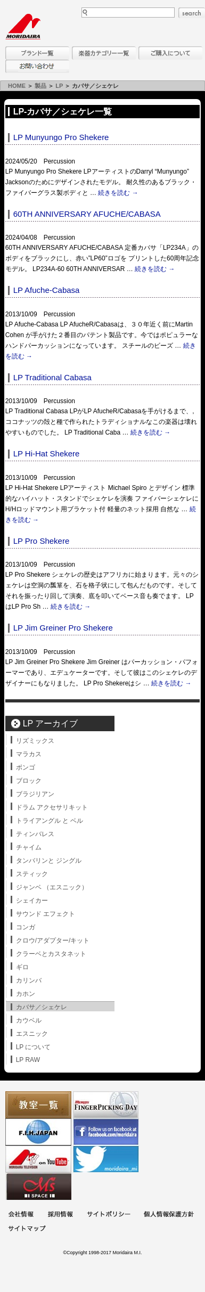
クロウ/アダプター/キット (53, 940)
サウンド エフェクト (45, 914)
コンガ (25, 927)
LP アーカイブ (50, 723)
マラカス (29, 754)
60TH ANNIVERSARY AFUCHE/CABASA (87, 213)
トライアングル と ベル (50, 820)
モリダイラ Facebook (106, 1132)
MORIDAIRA (22, 26)
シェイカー (32, 900)
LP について (33, 1047)
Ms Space (38, 1186)
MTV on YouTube (38, 1159)
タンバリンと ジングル (48, 860)
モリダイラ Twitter (106, 1159)
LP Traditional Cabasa (52, 377)
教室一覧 (38, 1104)
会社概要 (20, 1215)
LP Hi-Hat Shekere (46, 453)
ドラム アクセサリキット (52, 807)
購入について (170, 53)
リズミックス (35, 741)
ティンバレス (35, 834)
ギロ (22, 967)
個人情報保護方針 (168, 1215)
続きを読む (118, 193)
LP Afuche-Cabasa (46, 290)
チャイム (29, 847)
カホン (25, 993)
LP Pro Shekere (41, 540)
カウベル (29, 1020)
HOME (17, 86)
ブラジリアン (35, 794)
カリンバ (29, 980)
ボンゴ (25, 767)
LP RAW (28, 1060)
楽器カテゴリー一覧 (104, 53)
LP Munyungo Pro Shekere (61, 137)
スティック (32, 874)
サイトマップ (26, 1229)
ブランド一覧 (37, 53)
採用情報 (60, 1215)
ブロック (29, 780)
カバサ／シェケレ (41, 1007)
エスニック (32, 1033)
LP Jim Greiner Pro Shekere (63, 627)
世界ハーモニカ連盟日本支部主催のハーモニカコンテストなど (38, 1132)
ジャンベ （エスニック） (52, 887)
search (191, 12)
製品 (40, 86)
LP (59, 86)
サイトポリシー (108, 1215)
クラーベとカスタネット (51, 954)
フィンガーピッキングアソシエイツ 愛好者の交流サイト (106, 1104)
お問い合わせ (37, 66)
